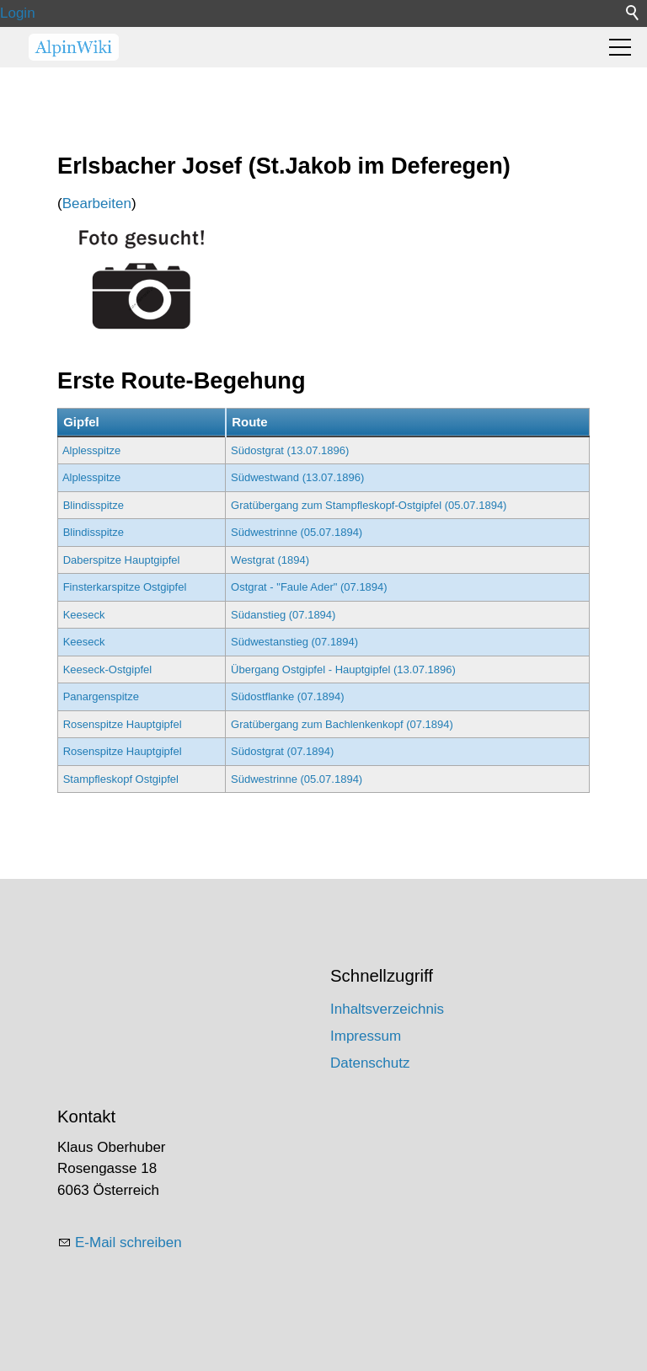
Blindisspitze (93, 505)
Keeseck (84, 614)
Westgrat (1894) (270, 560)
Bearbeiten (96, 203)
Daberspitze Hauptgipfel (121, 560)
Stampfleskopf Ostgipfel (121, 779)
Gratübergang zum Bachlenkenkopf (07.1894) (342, 724)
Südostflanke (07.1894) (287, 696)
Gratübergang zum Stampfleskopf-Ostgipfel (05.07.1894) (368, 505)
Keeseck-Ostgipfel (107, 669)
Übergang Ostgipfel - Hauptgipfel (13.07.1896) (343, 669)
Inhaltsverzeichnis (387, 1009)
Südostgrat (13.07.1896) (290, 450)
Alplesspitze (91, 450)
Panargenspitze (101, 696)
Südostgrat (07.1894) (282, 751)
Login (17, 13)
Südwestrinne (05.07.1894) (296, 532)
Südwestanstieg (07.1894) (294, 641)
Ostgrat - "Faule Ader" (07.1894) (309, 587)
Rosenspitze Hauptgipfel (122, 724)
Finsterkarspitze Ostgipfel (125, 587)
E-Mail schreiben (128, 1242)
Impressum (365, 1036)
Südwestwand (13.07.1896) (297, 477)
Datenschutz (370, 1063)
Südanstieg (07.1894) (283, 614)
